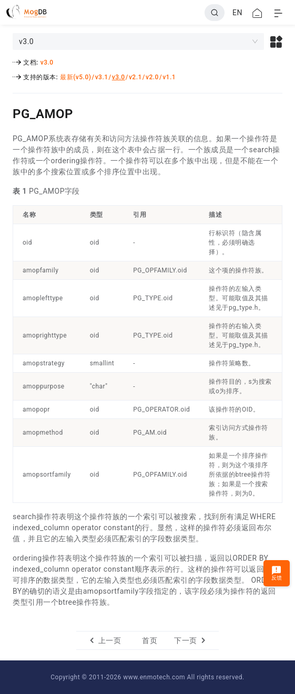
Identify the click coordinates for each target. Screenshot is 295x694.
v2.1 (135, 77)
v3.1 (101, 77)
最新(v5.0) (75, 77)
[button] (276, 41)
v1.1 (169, 77)
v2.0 (152, 77)
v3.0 (47, 62)
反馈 (276, 573)
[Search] (215, 12)
